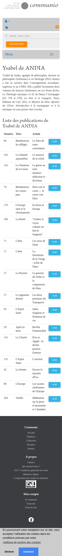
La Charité (21, 337)
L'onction (37, 359)
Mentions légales (31, 474)
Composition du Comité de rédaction (31, 478)
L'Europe (20, 383)
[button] (31, 21)
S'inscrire (31, 503)
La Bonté (20, 219)
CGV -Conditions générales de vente (31, 470)
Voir (54, 141)
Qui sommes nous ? (31, 466)
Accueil (31, 432)
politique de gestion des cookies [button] (22, 542)
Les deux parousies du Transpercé (39, 299)
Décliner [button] (9, 551)
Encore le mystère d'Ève (37, 373)
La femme (21, 369)
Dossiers (31, 444)
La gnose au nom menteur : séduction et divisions (38, 173)
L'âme (19, 240)
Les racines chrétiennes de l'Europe (38, 387)
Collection (31, 440)
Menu (9, 54)
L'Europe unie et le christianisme (23, 209)
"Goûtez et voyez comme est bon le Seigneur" (38, 227)
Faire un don (31, 507)
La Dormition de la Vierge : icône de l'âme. (38, 259)
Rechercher (17, 44)
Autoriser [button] (28, 551)
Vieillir (19, 397)
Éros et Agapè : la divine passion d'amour (37, 345)
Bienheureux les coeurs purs (22, 191)
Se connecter (31, 499)
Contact (31, 462)
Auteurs (31, 448)
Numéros (31, 436)
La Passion (21, 273)
